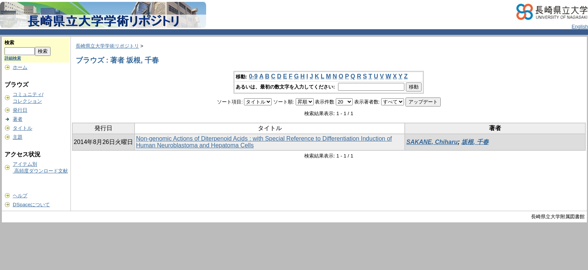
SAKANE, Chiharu (432, 142)
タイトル (22, 128)
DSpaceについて (31, 204)
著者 (17, 119)
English (580, 26)
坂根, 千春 (475, 142)
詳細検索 (12, 58)
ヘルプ (20, 195)
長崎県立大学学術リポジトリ (107, 46)
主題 (17, 137)
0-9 (253, 76)
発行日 (20, 110)
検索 (9, 42)
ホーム (20, 67)
